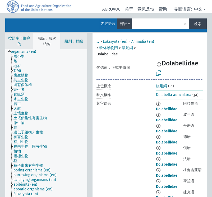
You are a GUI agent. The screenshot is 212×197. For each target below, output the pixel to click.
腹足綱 (127, 48)
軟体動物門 (108, 48)
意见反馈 (145, 9)
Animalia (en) (142, 41)
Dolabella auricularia (173, 95)
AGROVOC (111, 9)
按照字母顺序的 (19, 41)
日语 (123, 24)
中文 (198, 9)
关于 (129, 9)
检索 (197, 24)
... (97, 41)
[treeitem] (26, 51)
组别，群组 (73, 41)
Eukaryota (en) (115, 41)
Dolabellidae (166, 109)
